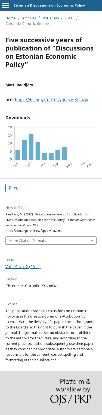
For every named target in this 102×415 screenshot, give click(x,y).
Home (10, 18)
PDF (16, 188)
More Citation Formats (27, 240)
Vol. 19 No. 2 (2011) (58, 18)
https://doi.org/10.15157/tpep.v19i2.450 (51, 99)
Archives (29, 18)
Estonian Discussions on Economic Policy (49, 5)
